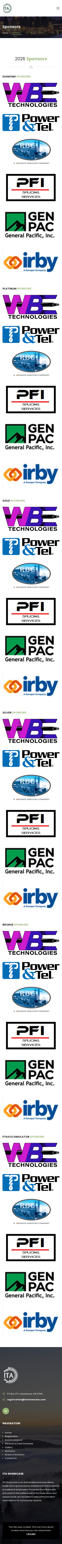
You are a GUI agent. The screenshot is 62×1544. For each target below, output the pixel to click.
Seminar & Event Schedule (19, 1443)
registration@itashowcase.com (26, 1399)
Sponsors (10, 1451)
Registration (11, 1436)
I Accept (31, 1533)
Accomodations (13, 1440)
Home (5, 33)
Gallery (9, 1447)
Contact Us (11, 1458)
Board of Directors (14, 1454)
